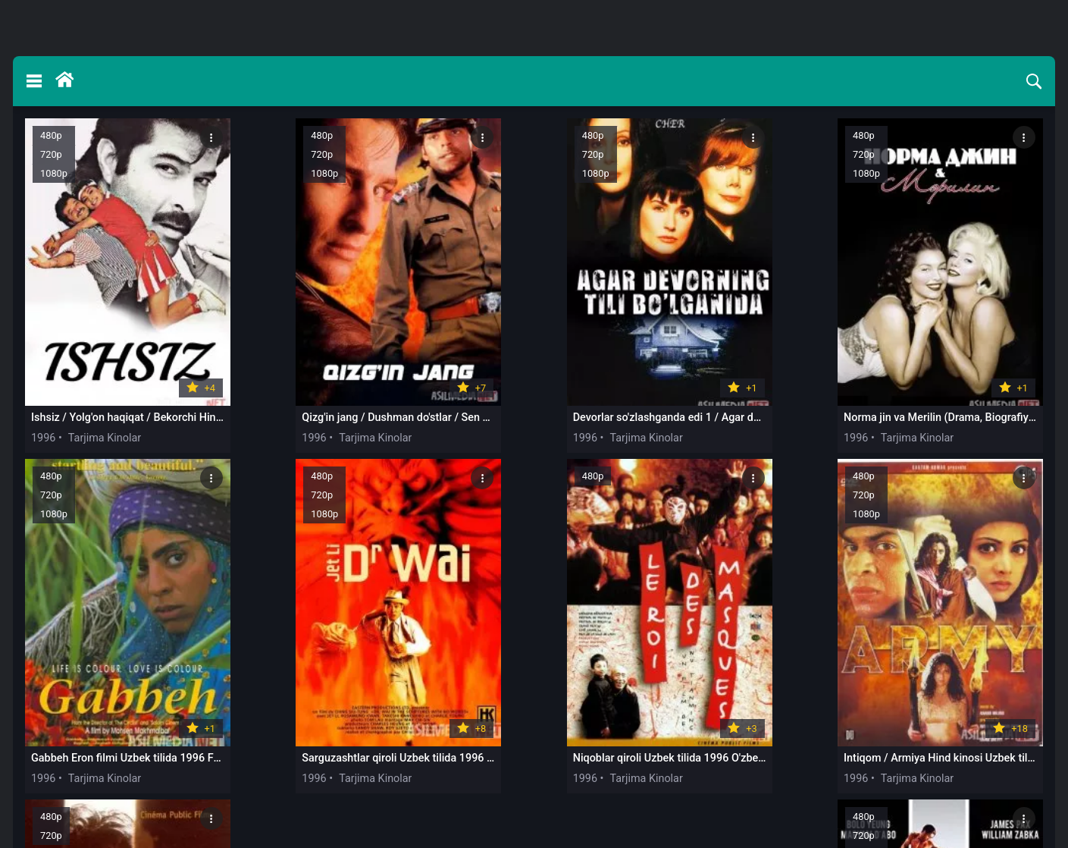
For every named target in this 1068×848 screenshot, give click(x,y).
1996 (43, 428)
